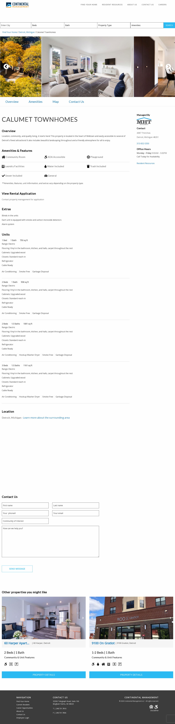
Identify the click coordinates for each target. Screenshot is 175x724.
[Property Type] (113, 25)
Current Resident (23, 704)
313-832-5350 (143, 143)
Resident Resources (112, 4)
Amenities (35, 101)
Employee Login (22, 718)
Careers (162, 4)
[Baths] (80, 25)
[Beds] (47, 25)
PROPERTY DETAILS (44, 674)
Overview (11, 101)
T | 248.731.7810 (59, 708)
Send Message (17, 569)
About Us (132, 4)
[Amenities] (147, 25)
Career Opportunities (24, 708)
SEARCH (169, 25)
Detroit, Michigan (27, 32)
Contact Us (148, 4)
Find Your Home (89, 4)
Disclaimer (154, 710)
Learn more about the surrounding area (46, 417)
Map (56, 101)
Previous (15, 68)
